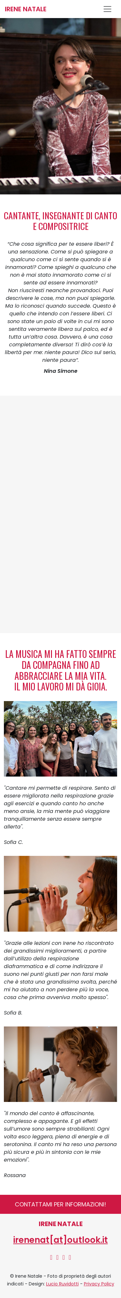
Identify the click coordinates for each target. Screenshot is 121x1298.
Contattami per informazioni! (60, 1204)
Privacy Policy (99, 1284)
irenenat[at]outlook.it (60, 1240)
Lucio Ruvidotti (62, 1284)
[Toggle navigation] (110, 9)
